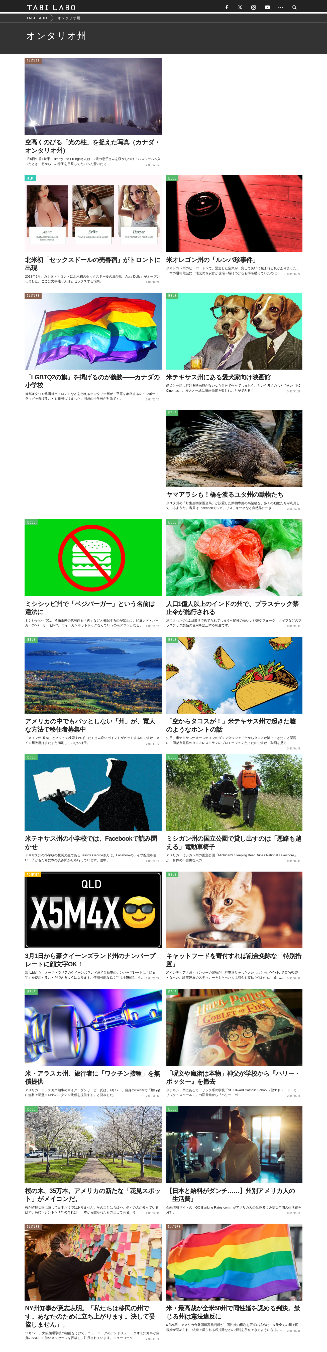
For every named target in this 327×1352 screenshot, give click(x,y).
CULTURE (33, 62)
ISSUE (172, 180)
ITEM (30, 180)
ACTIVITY (33, 876)
